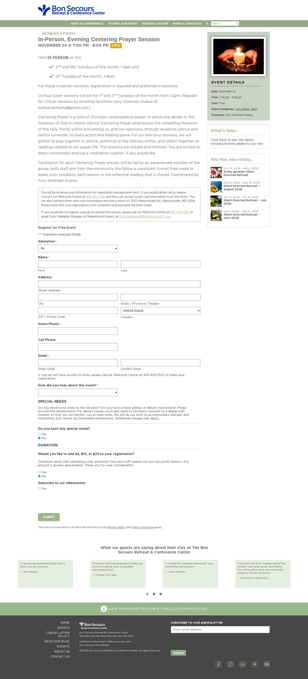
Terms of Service (143, 527)
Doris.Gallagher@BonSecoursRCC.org (145, 216)
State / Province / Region (140, 303)
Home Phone (49, 324)
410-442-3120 (95, 196)
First (41, 270)
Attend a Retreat (122, 23)
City (41, 303)
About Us (62, 651)
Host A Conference (87, 23)
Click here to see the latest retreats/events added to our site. (237, 142)
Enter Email (46, 369)
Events (64, 627)
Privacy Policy (117, 527)
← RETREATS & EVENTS (56, 33)
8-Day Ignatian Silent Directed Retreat (239, 173)
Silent (254, 109)
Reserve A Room (155, 23)
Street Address (49, 290)
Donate (63, 646)
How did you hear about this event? (68, 385)
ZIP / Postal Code (51, 317)
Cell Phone (47, 340)
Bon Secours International (94, 645)
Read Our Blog (57, 641)
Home (65, 622)
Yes (44, 434)
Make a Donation (187, 23)
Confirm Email (131, 369)
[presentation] (68, 501)
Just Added (242, 109)
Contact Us (60, 656)
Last (124, 270)
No (44, 438)
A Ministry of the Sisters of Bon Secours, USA (105, 641)
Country (127, 317)
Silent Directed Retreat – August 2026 (242, 187)
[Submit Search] (237, 23)
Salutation (47, 241)
